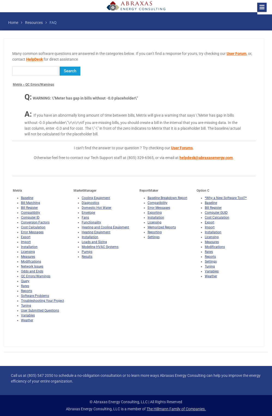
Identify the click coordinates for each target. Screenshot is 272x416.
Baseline (27, 198)
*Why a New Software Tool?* (226, 198)
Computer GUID (216, 213)
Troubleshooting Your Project (42, 301)
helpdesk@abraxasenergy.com (206, 158)
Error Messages (32, 232)
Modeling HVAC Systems (100, 247)
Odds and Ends (32, 271)
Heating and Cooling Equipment (105, 227)
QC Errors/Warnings (35, 276)
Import (26, 242)
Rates (25, 286)
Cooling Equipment (96, 198)
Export (25, 237)
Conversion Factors (35, 222)
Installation (29, 247)
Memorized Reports (162, 227)
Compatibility (157, 203)
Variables (28, 315)
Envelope (88, 213)
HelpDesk (34, 59)
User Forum (236, 53)
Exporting (155, 213)
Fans (85, 217)
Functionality (91, 222)
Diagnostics (90, 203)
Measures (28, 257)
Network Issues (32, 266)
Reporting (155, 232)
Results (87, 257)
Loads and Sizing (94, 242)
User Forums (182, 148)
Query (25, 281)
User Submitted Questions (40, 310)
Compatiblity (30, 213)
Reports (26, 291)
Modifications (31, 261)
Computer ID (30, 217)
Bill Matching (30, 203)
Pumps (87, 252)
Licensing (28, 252)
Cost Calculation (33, 227)
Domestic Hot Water (96, 208)
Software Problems (35, 296)
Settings (154, 237)
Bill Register (29, 208)
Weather (27, 320)
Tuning (26, 306)
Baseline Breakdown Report (167, 198)
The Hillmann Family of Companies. (176, 409)
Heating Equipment (96, 232)
